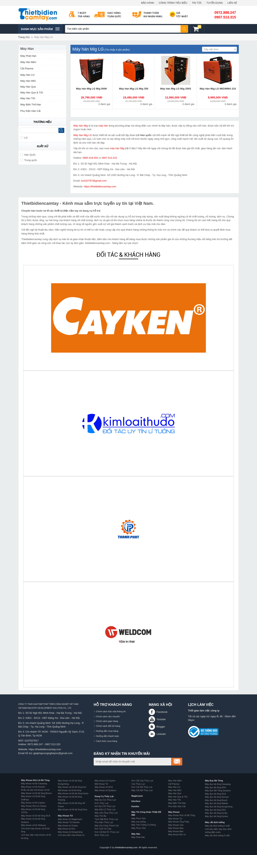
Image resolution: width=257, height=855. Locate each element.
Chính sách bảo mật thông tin (111, 711)
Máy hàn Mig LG (43, 37)
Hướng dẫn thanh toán (107, 736)
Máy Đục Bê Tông (214, 780)
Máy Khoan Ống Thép (178, 822)
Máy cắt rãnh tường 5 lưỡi (217, 835)
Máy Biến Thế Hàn (30, 104)
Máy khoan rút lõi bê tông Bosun (36, 793)
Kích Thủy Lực (102, 803)
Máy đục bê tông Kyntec (216, 816)
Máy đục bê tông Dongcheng (218, 806)
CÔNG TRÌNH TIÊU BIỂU (173, 2)
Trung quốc (28, 160)
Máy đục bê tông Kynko (216, 813)
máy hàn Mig (117, 148)
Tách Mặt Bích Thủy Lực (106, 819)
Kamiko (135, 806)
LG (23, 137)
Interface (135, 801)
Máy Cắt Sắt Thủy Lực (142, 790)
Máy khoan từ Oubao (68, 825)
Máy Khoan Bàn (175, 831)
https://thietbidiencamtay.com (100, 186)
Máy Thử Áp (100, 816)
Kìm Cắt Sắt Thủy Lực (141, 787)
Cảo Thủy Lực (138, 784)
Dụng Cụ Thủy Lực (104, 796)
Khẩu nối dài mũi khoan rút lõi (35, 790)
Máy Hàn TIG (27, 98)
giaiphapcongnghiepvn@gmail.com (53, 753)
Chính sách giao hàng (107, 721)
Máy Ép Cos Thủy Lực (105, 800)
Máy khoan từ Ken (66, 828)
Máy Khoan (174, 812)
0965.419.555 (90, 157)
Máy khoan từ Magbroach (70, 819)
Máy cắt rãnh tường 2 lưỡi (217, 826)
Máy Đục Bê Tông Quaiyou (218, 790)
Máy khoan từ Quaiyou (105, 790)
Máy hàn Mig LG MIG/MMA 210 (218, 88)
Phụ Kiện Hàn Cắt (30, 110)
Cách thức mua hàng (106, 741)
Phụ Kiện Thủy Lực (104, 822)
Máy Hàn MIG (28, 80)
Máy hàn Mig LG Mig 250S (175, 88)
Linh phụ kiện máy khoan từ (71, 835)
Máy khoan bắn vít (177, 834)
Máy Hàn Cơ (27, 74)
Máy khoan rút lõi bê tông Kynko (73, 793)
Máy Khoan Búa (175, 828)
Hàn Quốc (28, 154)
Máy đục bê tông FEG (215, 810)
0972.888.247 (225, 13)
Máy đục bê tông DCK (215, 787)
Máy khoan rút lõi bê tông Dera (72, 809)
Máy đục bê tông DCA (215, 794)
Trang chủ (24, 37)
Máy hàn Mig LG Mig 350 (133, 88)
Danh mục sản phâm (40, 29)
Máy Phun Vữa (138, 828)
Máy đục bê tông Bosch (216, 800)
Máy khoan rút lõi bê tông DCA (35, 816)
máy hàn (103, 125)
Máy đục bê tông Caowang (217, 784)
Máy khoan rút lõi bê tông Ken (72, 787)
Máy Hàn (135, 834)
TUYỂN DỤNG (214, 2)
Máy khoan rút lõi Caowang (34, 783)
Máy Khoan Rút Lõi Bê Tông (35, 780)
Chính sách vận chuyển (108, 716)
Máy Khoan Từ (65, 816)
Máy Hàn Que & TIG (31, 92)
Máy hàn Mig (80, 125)
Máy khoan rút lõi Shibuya (33, 825)
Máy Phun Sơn (138, 818)
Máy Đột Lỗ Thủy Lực (105, 809)
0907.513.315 (225, 17)
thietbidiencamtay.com (126, 847)
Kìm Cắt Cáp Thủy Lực (142, 780)
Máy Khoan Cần (175, 825)
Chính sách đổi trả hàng (108, 726)
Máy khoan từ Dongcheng (70, 832)
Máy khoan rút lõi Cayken (33, 803)
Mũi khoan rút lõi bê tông (69, 790)
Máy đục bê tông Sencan (217, 797)
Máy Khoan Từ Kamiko (69, 822)
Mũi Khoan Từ (101, 784)
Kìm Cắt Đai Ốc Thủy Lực (107, 832)
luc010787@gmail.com (94, 180)
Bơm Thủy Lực (102, 835)
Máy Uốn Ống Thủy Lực (106, 813)
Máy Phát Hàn (28, 55)
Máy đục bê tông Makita (216, 803)
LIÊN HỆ (232, 2)
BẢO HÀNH (147, 2)
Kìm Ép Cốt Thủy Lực (105, 806)
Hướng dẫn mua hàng (107, 731)
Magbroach (137, 796)
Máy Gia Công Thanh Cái (107, 825)
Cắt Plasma (26, 68)
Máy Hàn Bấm (28, 62)
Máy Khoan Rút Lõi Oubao (33, 806)
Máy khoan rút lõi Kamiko (33, 787)
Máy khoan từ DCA (104, 787)
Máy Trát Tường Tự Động (143, 825)
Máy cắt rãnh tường (215, 822)
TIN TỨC (197, 2)
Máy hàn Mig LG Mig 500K (91, 88)
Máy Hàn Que (28, 86)
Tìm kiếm (184, 29)
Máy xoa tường (138, 822)
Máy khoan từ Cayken (105, 780)
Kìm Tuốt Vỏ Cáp (103, 828)
